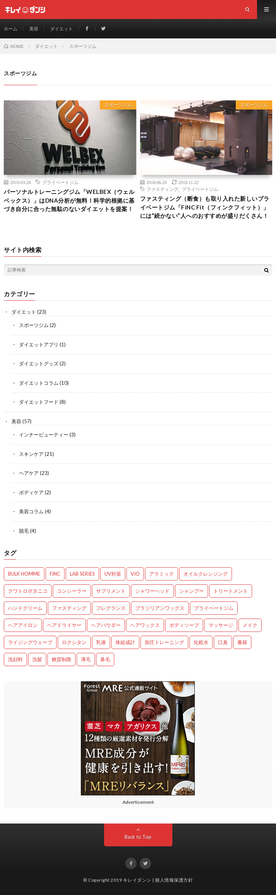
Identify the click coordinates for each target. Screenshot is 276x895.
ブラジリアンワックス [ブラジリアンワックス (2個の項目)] (160, 608)
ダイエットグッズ (38, 363)
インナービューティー (43, 435)
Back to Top (138, 837)
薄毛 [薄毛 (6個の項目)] (86, 659)
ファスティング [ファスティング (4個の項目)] (69, 608)
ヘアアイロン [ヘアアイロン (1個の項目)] (23, 625)
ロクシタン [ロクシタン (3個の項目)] (74, 642)
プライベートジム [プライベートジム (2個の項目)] (213, 608)
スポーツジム (118, 105)
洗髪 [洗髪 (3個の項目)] (37, 659)
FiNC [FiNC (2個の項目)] (55, 574)
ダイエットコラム (38, 383)
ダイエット (61, 29)
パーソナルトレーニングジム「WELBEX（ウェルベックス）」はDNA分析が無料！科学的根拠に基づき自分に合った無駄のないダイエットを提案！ (69, 200)
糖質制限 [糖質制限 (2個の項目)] (61, 659)
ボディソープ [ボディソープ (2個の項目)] (184, 625)
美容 (33, 29)
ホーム (10, 29)
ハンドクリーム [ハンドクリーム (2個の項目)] (25, 608)
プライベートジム (60, 182)
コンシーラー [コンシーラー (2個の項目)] (72, 591)
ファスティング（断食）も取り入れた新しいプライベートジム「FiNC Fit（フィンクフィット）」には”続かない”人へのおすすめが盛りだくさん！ (205, 207)
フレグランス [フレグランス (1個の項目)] (111, 608)
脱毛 (24, 531)
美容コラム (31, 511)
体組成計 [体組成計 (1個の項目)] (125, 642)
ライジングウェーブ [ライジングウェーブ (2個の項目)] (30, 642)
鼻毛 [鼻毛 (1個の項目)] (105, 659)
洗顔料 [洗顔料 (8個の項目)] (15, 659)
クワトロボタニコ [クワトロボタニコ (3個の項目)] (27, 591)
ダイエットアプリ (38, 344)
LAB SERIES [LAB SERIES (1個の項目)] (82, 574)
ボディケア (31, 492)
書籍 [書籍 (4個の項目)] (242, 642)
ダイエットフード (38, 402)
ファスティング (162, 189)
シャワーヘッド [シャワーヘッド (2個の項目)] (152, 591)
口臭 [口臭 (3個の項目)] (223, 642)
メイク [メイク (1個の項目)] (250, 625)
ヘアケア (29, 473)
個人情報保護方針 (174, 880)
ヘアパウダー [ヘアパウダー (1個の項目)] (106, 625)
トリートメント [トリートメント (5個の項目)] (230, 591)
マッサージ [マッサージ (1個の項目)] (220, 625)
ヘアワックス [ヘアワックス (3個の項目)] (145, 625)
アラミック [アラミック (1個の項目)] (161, 574)
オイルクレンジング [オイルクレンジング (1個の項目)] (205, 574)
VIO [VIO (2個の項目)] (135, 574)
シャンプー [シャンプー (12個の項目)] (191, 591)
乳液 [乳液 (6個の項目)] (101, 642)
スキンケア (31, 454)
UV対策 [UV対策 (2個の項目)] (112, 574)
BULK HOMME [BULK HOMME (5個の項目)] (24, 574)
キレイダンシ (137, 880)
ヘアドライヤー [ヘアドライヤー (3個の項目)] (64, 625)
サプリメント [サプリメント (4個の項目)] (111, 591)
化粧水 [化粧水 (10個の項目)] (201, 642)
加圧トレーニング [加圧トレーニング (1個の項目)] (164, 642)
